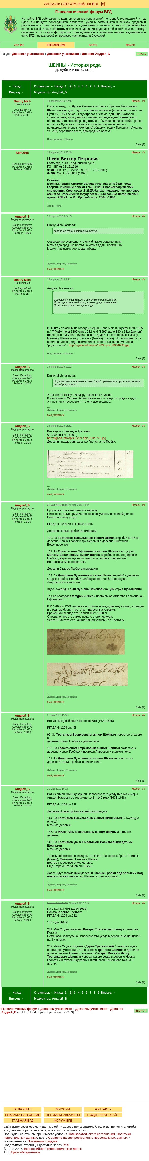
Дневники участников (28, 54)
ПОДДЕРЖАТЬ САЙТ (103, 1115)
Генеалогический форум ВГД (83, 12)
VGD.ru (19, 45)
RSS (66, 1145)
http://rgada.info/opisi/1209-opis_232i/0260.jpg (99, 345)
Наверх (136, 101)
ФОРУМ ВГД (63, 1120)
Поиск (130, 45)
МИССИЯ (63, 1109)
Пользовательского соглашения (91, 1134)
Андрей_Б (59, 92)
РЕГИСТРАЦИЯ (56, 45)
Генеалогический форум (19, 1009)
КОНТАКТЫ (103, 1109)
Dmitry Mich (22, 101)
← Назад (15, 86)
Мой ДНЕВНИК (55, 269)
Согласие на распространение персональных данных (87, 1137)
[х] (103, 4)
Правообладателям (25, 1152)
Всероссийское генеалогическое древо (53, 1148)
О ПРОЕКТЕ (23, 1109)
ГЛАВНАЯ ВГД (22, 1120)
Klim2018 (22, 153)
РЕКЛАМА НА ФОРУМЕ (22, 1115)
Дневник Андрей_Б (96, 54)
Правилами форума (42, 1141)
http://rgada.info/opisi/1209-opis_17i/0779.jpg (76, 438)
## (143, 101)
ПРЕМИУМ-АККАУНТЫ (63, 1115)
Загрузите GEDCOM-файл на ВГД (71, 4)
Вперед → (16, 92)
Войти (93, 45)
